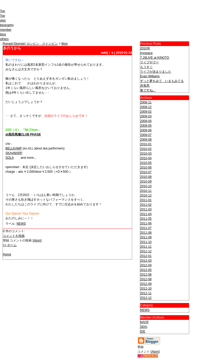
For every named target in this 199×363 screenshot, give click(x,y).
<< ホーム (10, 245)
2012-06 (146, 274)
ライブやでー (149, 62)
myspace (146, 53)
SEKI (143, 327)
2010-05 (146, 163)
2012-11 (146, 293)
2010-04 (146, 158)
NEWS (21, 223)
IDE (142, 331)
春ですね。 (148, 90)
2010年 (145, 48)
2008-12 (146, 107)
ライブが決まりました (155, 71)
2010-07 (146, 172)
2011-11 (146, 246)
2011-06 (146, 223)
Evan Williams (150, 76)
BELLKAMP (13, 148)
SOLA (9, 158)
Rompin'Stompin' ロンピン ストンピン (30, 44)
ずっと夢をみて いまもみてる (162, 81)
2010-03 (146, 153)
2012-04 (146, 265)
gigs (3, 20)
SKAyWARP (13, 153)
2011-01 (146, 200)
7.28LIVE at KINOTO (154, 57)
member (5, 30)
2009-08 (146, 139)
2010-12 (146, 195)
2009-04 (146, 121)
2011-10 (146, 242)
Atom (37, 240)
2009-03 (146, 116)
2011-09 (146, 237)
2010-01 (146, 144)
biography (7, 25)
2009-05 (146, 125)
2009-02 (146, 112)
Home (7, 254)
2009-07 (146, 135)
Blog (64, 44)
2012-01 (146, 256)
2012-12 (146, 298)
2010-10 (146, 186)
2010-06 (146, 167)
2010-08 (146, 177)
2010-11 (146, 191)
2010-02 (146, 149)
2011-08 (146, 233)
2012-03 (146, 260)
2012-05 (146, 270)
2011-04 (146, 214)
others (4, 39)
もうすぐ (146, 67)
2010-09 (146, 181)
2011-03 (146, 209)
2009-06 (146, 130)
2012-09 (146, 284)
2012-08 (146, 279)
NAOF (144, 322)
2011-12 (146, 251)
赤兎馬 (145, 85)
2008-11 (146, 102)
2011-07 (146, 228)
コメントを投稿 (14, 236)
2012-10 (146, 288)
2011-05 (146, 219)
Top (2, 11)
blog (3, 34)
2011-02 (146, 205)
